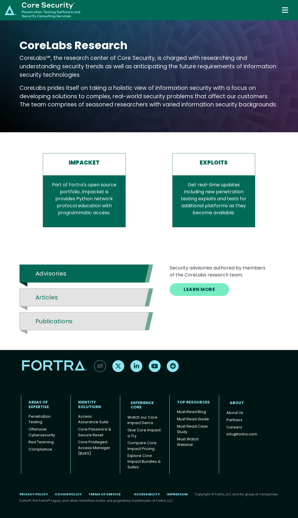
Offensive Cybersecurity (42, 432)
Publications (54, 321)
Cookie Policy (68, 494)
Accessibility (147, 494)
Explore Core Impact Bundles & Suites (144, 461)
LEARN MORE (199, 289)
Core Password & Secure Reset (94, 432)
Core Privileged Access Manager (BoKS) (94, 447)
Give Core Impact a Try (144, 433)
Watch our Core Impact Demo (142, 420)
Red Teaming (41, 442)
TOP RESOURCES (193, 402)
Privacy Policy (33, 494)
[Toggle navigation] (285, 10)
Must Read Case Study (192, 429)
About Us (234, 412)
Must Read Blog (191, 412)
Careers (234, 427)
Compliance (40, 449)
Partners (234, 420)
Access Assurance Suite (93, 419)
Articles (47, 297)
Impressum (177, 494)
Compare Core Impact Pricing (142, 445)
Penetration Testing (40, 419)
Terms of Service (104, 494)
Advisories (51, 273)
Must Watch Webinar (188, 442)
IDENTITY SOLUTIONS (89, 404)
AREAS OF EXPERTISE (39, 404)
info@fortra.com (241, 434)
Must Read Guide (193, 419)
